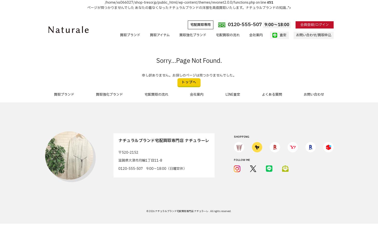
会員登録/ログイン (314, 24)
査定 (279, 35)
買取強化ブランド (192, 35)
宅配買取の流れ (228, 35)
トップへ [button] (189, 82)
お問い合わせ (314, 94)
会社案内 (256, 35)
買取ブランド (130, 35)
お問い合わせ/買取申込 (313, 35)
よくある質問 (272, 94)
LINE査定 (232, 94)
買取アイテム (160, 35)
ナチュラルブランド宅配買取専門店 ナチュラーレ (182, 211)
